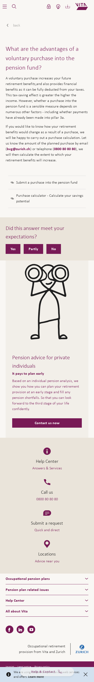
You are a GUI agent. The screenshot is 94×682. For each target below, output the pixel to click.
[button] (4, 6)
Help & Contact (47, 673)
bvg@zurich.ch (18, 149)
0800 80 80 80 (64, 149)
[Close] (85, 674)
